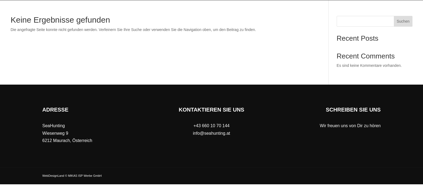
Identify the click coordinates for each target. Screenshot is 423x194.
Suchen (403, 21)
